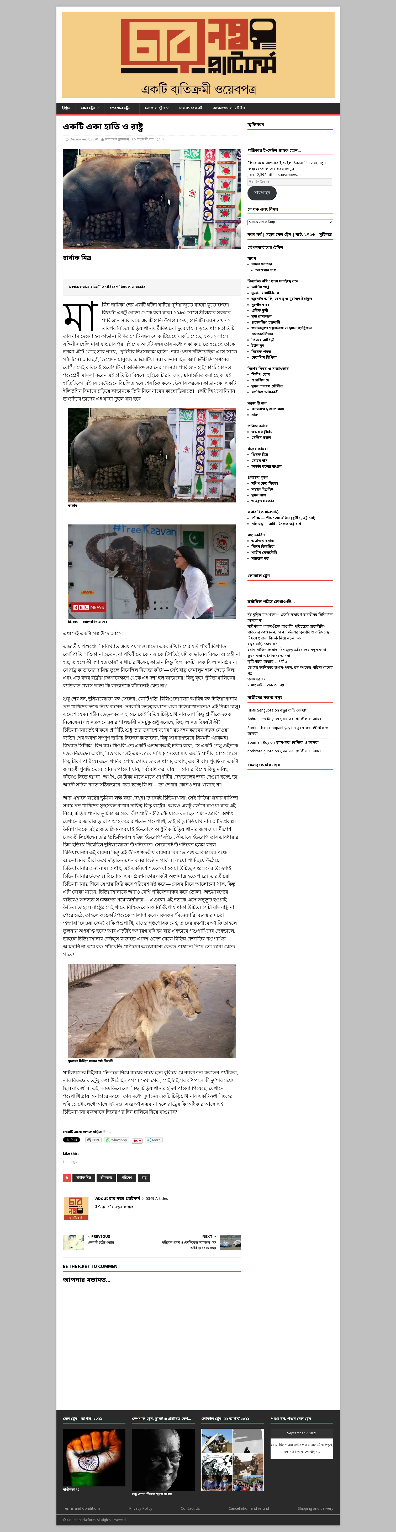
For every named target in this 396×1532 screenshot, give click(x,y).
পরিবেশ (126, 1178)
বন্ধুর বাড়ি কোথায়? (262, 644)
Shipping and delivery (315, 1508)
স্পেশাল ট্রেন (120, 108)
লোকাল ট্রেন (155, 108)
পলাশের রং (256, 679)
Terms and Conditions (82, 1508)
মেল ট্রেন (88, 108)
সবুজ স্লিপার (145, 139)
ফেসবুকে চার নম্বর (263, 765)
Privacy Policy (140, 1508)
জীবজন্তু (106, 1178)
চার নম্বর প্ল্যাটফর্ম (117, 139)
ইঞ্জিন (66, 108)
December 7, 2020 (84, 139)
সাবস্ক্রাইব (262, 192)
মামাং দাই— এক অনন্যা (265, 685)
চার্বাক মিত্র (83, 1178)
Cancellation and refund (249, 1508)
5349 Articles (157, 1198)
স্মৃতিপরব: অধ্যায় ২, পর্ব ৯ (267, 661)
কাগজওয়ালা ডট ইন (229, 108)
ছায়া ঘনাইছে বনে (284, 281)
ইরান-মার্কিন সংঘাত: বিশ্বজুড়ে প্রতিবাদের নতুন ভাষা (286, 650)
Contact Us (190, 1508)
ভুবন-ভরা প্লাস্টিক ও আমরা (268, 656)
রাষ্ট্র (144, 1178)
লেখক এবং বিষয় (262, 209)
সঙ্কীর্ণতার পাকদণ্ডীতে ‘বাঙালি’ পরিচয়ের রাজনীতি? (286, 626)
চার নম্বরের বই (190, 108)
